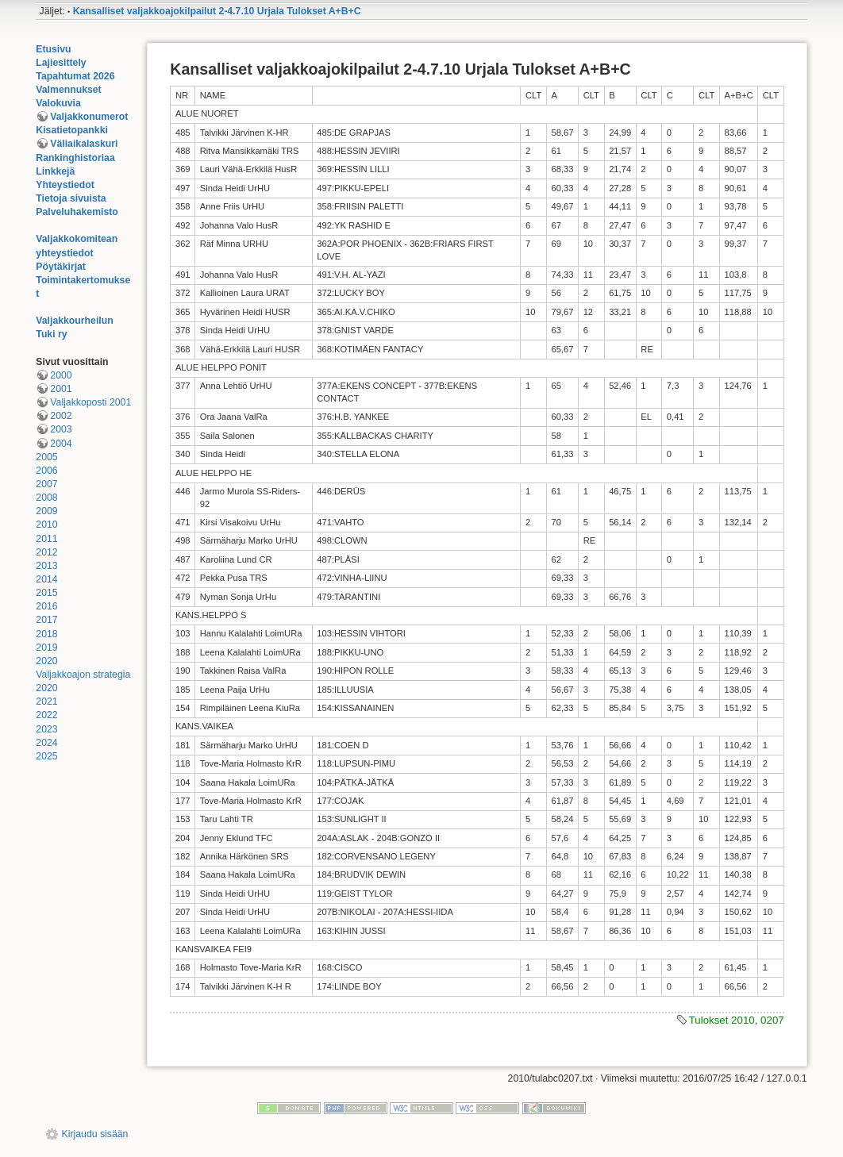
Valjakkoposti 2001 (90, 402)
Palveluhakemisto (77, 211)
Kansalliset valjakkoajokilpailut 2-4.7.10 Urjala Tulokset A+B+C (217, 11)
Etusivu (53, 49)
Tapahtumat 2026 (75, 76)
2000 (60, 375)
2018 (46, 634)
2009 (46, 511)
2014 (46, 579)
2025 (46, 756)
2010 (46, 524)
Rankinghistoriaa (75, 157)
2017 (46, 619)
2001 (60, 388)
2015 (46, 592)
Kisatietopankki (72, 130)
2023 (46, 729)
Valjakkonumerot (89, 116)
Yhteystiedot (65, 184)
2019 (46, 647)
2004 (60, 443)
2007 (46, 484)
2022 (46, 715)
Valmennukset (68, 89)
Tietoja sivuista (71, 198)
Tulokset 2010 (722, 1020)
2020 (46, 661)
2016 (46, 606)
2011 (46, 538)
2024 (46, 742)
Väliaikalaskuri (83, 143)
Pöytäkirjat (61, 266)
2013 (46, 565)
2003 (60, 429)
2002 (60, 415)
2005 (46, 457)
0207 (772, 1020)
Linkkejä (55, 171)
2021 (46, 701)
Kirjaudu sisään (95, 1134)
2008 (46, 497)
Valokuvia (58, 103)
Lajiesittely (61, 62)
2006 (46, 470)
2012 (46, 552)
